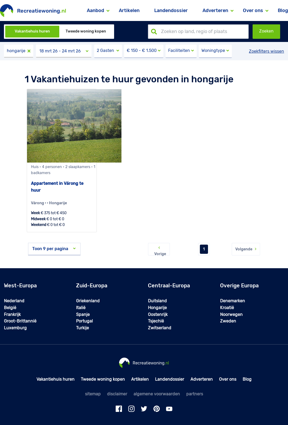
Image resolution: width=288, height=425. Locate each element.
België (10, 307)
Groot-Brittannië (20, 321)
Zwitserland (159, 327)
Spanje (83, 314)
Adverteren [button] (215, 10)
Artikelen (129, 10)
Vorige (159, 250)
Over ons (227, 379)
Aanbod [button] (95, 10)
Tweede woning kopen (86, 31)
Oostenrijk (158, 314)
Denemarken (232, 300)
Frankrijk (12, 314)
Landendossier (171, 10)
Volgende (246, 249)
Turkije (82, 327)
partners (194, 393)
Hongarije (157, 307)
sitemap (93, 393)
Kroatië (227, 307)
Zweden (228, 321)
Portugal (84, 321)
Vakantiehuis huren (32, 31)
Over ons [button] (253, 10)
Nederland (14, 300)
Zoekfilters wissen (266, 51)
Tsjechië (156, 321)
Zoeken (266, 31)
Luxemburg (15, 327)
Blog (283, 10)
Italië (81, 307)
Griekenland (88, 300)
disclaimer (117, 393)
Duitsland (157, 300)
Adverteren (201, 379)
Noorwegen (231, 314)
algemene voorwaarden (157, 393)
